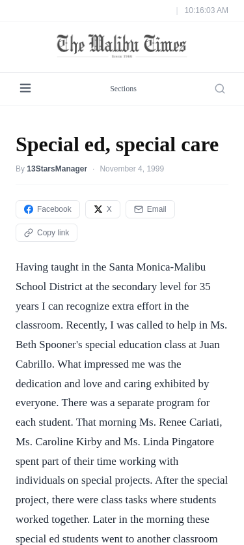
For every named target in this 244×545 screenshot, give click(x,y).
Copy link (46, 232)
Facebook (48, 209)
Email (150, 209)
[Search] (219, 88)
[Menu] (25, 89)
